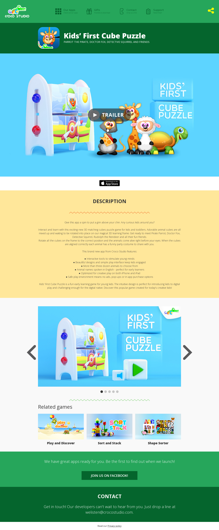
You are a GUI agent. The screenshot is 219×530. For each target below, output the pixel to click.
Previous (31, 352)
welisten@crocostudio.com (109, 512)
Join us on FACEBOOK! (109, 475)
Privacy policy (115, 525)
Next (187, 352)
